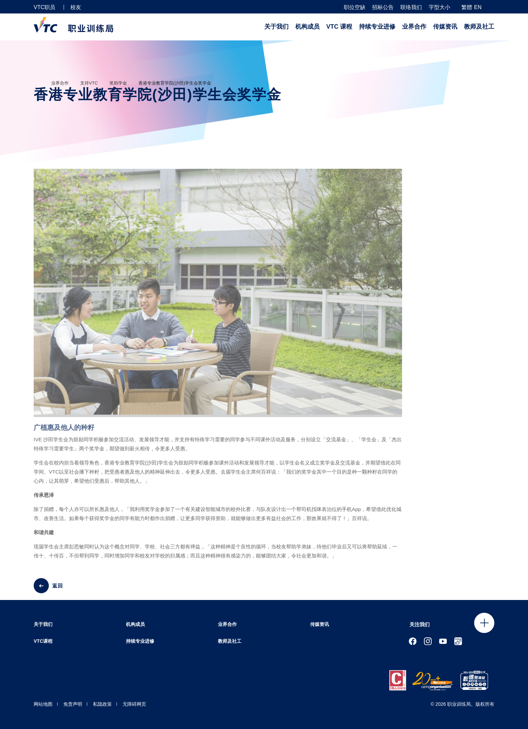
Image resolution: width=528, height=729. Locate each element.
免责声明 (72, 704)
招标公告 (383, 7)
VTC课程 (43, 641)
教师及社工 (479, 26)
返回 (57, 586)
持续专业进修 (377, 26)
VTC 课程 (339, 26)
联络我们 (411, 7)
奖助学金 (118, 83)
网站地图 (43, 704)
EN (478, 7)
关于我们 (276, 26)
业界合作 (414, 26)
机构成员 (307, 26)
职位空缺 (354, 7)
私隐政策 (102, 704)
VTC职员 (44, 7)
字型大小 (439, 7)
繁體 (466, 7)
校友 (75, 7)
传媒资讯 (445, 26)
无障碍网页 (134, 704)
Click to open (484, 623)
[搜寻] (491, 7)
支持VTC (89, 83)
